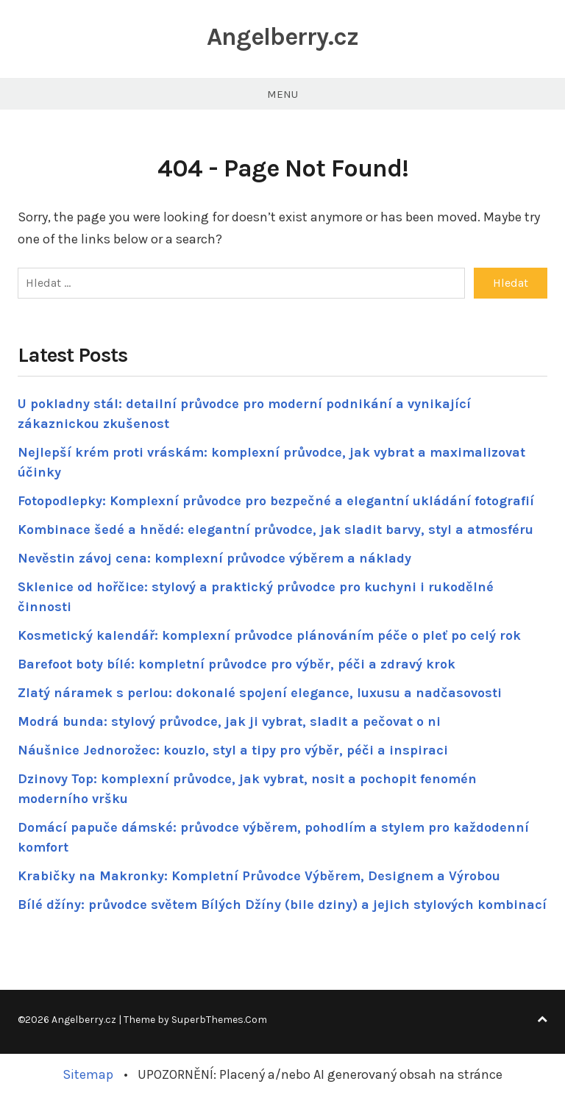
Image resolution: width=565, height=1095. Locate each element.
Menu (282, 94)
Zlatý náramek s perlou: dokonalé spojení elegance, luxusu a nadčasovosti (260, 693)
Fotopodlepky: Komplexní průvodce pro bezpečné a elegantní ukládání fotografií (276, 501)
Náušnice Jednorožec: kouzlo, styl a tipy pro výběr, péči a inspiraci (233, 750)
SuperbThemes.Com (219, 1019)
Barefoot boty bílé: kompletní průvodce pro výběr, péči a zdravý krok (236, 664)
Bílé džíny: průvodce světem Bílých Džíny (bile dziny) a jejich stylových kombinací (282, 904)
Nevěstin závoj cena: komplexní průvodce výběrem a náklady (214, 558)
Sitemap (88, 1074)
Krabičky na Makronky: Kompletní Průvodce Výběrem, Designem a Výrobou (259, 876)
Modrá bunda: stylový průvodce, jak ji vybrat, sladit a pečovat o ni (229, 721)
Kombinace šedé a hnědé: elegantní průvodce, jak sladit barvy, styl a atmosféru (275, 529)
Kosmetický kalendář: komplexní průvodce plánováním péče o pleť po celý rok (269, 635)
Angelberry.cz (282, 36)
